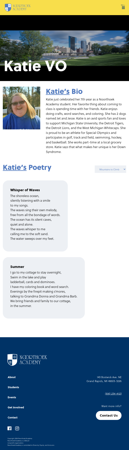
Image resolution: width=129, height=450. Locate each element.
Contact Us (109, 415)
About (12, 377)
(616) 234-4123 (113, 393)
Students (13, 387)
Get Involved (16, 407)
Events (12, 397)
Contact (12, 417)
